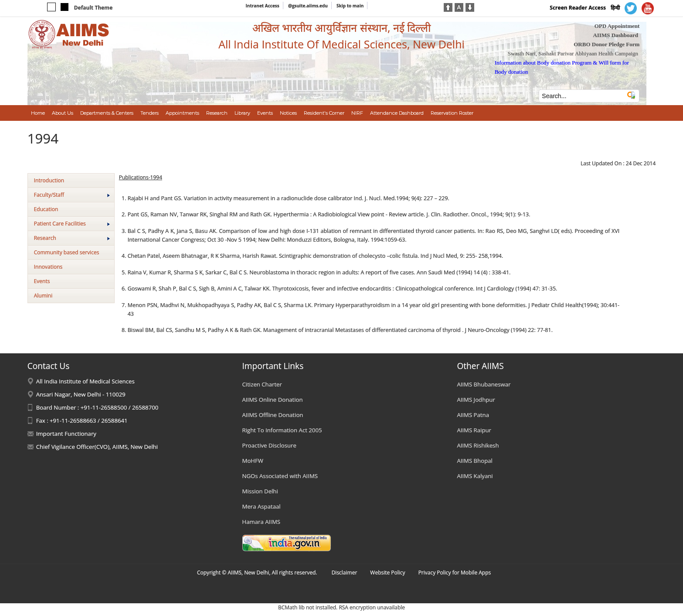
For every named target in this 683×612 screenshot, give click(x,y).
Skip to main (350, 6)
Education (46, 209)
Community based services (66, 252)
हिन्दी (615, 7)
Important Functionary (66, 434)
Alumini (43, 295)
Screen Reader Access (578, 7)
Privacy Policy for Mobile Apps (454, 572)
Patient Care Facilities (72, 223)
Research (72, 238)
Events (42, 281)
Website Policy (387, 572)
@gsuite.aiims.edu (308, 6)
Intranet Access (262, 6)
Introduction (49, 180)
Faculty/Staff (72, 194)
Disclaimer (344, 572)
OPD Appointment (617, 26)
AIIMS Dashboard (615, 35)
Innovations (48, 266)
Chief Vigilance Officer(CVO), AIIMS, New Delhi (97, 447)
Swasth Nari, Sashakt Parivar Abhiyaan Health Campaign (573, 53)
